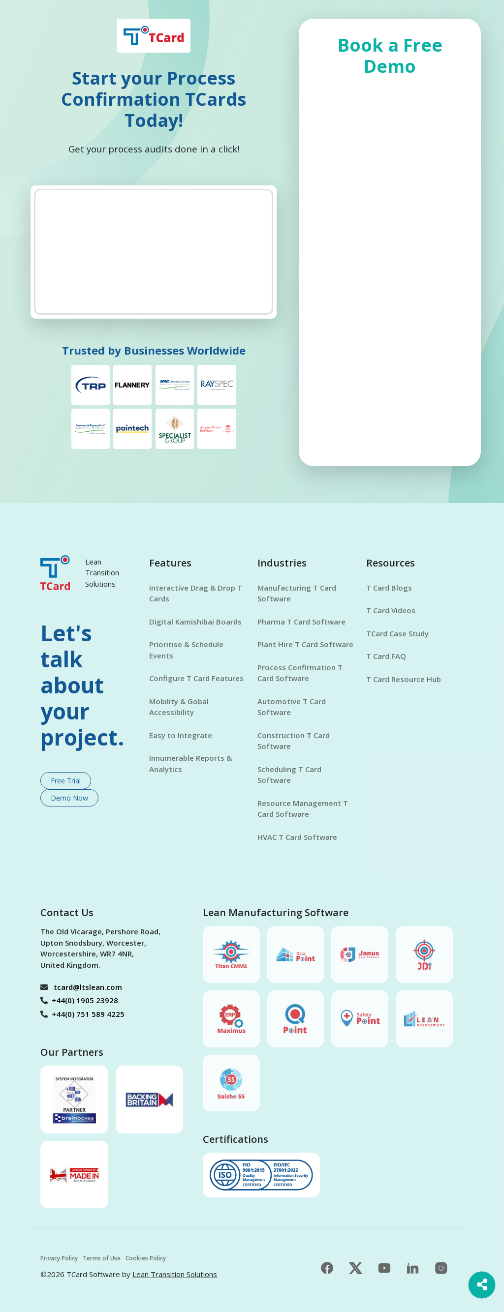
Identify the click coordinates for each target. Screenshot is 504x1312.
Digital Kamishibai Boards (195, 621)
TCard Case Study (397, 633)
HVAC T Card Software (297, 837)
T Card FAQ (386, 656)
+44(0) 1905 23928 (85, 1000)
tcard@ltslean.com (88, 987)
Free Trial (66, 780)
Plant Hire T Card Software (305, 644)
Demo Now (69, 798)
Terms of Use (102, 1258)
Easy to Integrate (180, 735)
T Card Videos (390, 610)
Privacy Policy (59, 1258)
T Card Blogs (389, 588)
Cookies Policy (146, 1258)
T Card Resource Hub (403, 679)
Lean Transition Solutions (174, 1274)
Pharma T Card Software (301, 621)
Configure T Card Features (196, 678)
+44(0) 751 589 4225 (88, 1014)
